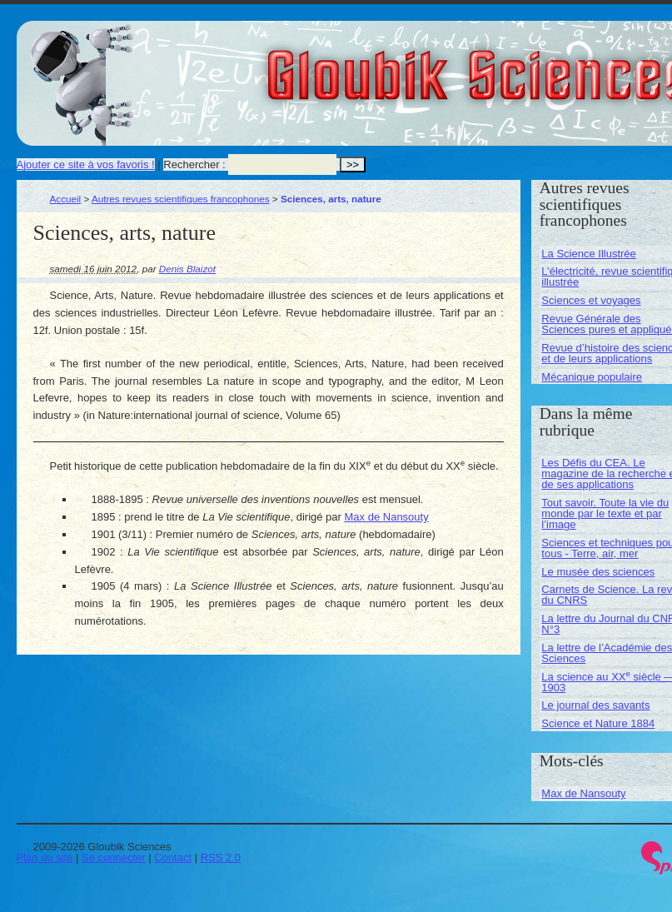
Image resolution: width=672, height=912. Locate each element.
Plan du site (45, 857)
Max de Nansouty (387, 517)
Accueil (66, 198)
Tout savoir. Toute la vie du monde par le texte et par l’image (605, 513)
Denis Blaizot (187, 268)
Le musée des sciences (598, 572)
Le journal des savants (595, 705)
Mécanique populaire (591, 377)
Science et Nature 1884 (598, 723)
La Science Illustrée (588, 253)
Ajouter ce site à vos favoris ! (86, 164)
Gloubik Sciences (573, 64)
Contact (173, 857)
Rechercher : (194, 164)
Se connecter (114, 857)
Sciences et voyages (590, 300)
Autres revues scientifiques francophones (181, 198)
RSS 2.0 (221, 857)
